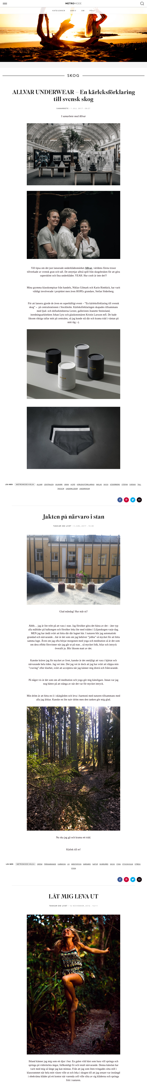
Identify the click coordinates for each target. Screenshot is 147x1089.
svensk (132, 484)
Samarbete (62, 108)
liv (68, 864)
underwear (84, 489)
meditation (76, 864)
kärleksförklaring (85, 484)
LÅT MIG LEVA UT (73, 897)
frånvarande (50, 864)
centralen (49, 484)
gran (66, 484)
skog (106, 484)
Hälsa (31, 484)
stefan (125, 484)
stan (118, 864)
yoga (73, 868)
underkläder (72, 489)
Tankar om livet (62, 526)
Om (83, 11)
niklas (99, 484)
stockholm (127, 864)
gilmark (59, 484)
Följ (92, 11)
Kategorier (58, 11)
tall (139, 484)
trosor (60, 489)
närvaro (87, 864)
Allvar (88, 268)
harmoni (62, 864)
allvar (39, 484)
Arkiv (73, 11)
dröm (39, 864)
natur (95, 864)
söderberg (115, 484)
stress (138, 864)
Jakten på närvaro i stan (73, 517)
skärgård (103, 864)
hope (73, 484)
